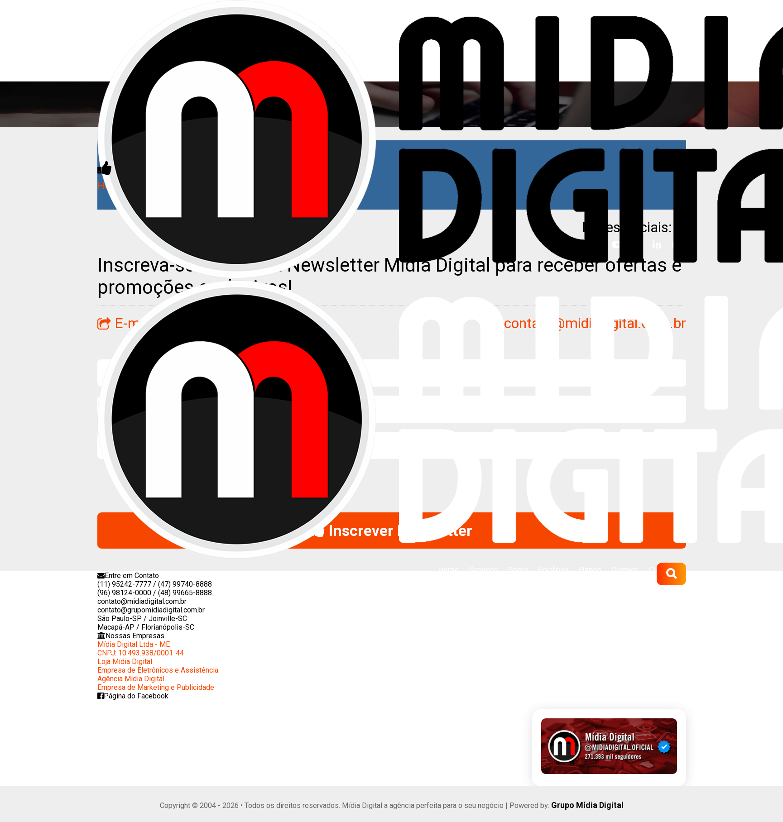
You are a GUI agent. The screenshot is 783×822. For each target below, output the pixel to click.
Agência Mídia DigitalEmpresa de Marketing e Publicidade (155, 681)
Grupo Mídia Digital (588, 803)
